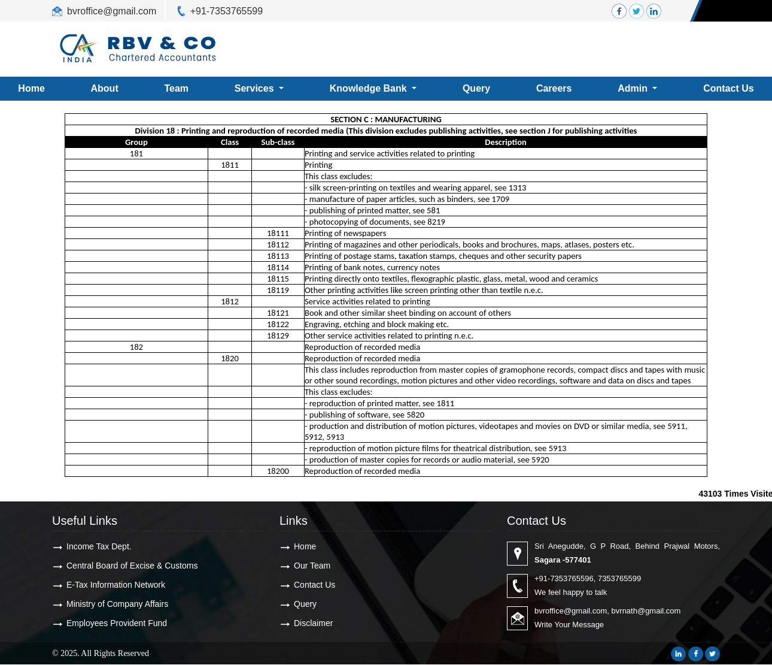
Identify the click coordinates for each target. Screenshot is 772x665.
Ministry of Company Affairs (117, 604)
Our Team (312, 565)
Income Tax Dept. (99, 546)
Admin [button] (634, 88)
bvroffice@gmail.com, (571, 610)
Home (305, 546)
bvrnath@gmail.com (646, 610)
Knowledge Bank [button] (369, 88)
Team (176, 88)
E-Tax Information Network (115, 585)
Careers (554, 88)
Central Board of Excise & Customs (131, 565)
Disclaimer (313, 623)
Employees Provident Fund (116, 623)
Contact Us (314, 585)
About (104, 88)
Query (476, 88)
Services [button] (255, 88)
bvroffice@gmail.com (111, 11)
